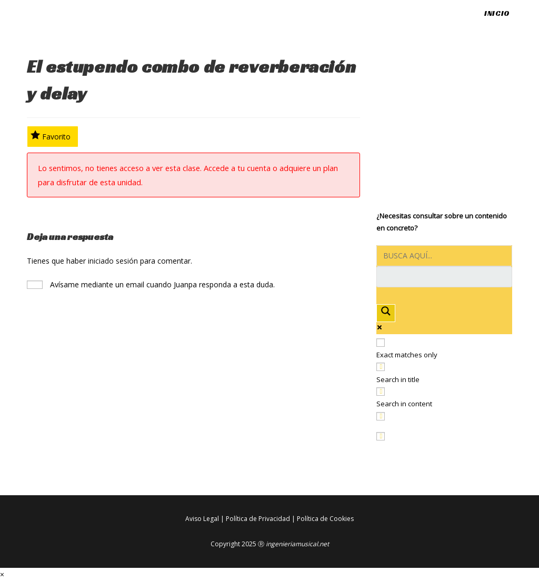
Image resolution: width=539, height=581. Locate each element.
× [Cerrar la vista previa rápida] (2, 574)
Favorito (51, 136)
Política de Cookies (325, 518)
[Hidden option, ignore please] (380, 436)
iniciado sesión (113, 261)
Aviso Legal (202, 518)
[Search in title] (380, 367)
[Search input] (444, 255)
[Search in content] (380, 391)
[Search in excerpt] (380, 416)
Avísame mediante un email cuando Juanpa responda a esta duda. (151, 284)
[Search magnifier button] (385, 313)
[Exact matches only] (380, 342)
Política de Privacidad (258, 518)
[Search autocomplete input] (444, 276)
